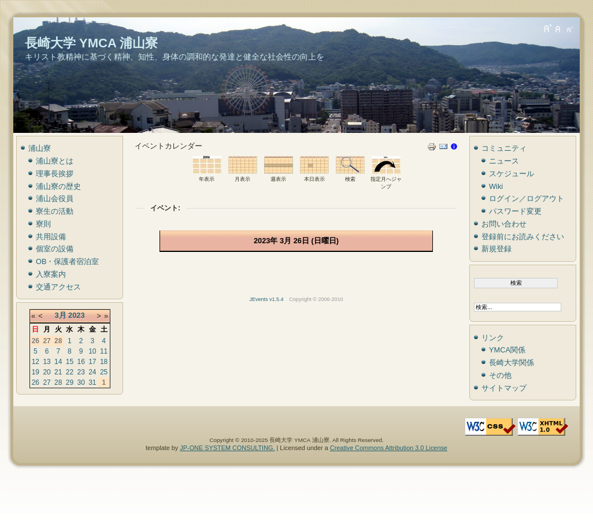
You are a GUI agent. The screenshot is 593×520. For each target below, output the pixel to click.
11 (104, 351)
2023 (76, 315)
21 (58, 372)
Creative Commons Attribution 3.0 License (388, 447)
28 (58, 382)
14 (58, 362)
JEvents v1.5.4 (268, 299)
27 (46, 382)
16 (80, 362)
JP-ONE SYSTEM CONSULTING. (227, 447)
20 (46, 372)
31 (92, 382)
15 (69, 362)
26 (35, 382)
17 (92, 362)
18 (104, 362)
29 (69, 382)
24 (92, 372)
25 (104, 372)
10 (92, 351)
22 (69, 372)
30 (80, 382)
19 (35, 372)
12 (35, 362)
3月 (60, 315)
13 (46, 362)
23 (80, 372)
